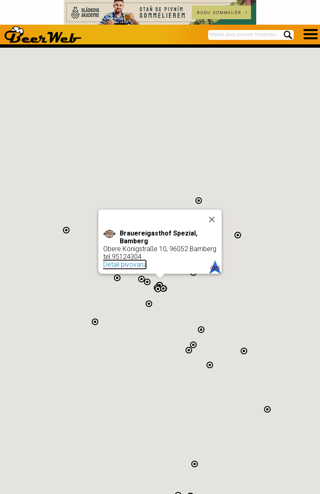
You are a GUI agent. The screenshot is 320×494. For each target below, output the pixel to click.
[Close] (212, 219)
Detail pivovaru (124, 264)
